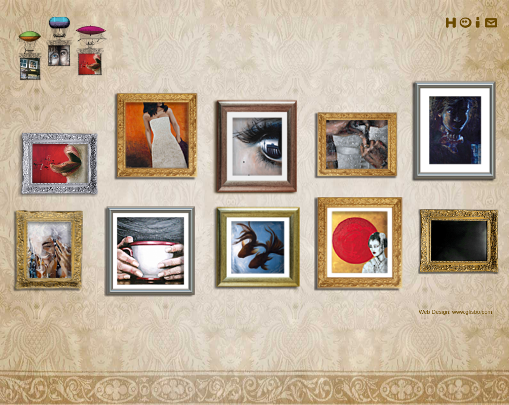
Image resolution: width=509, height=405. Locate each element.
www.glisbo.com (472, 312)
